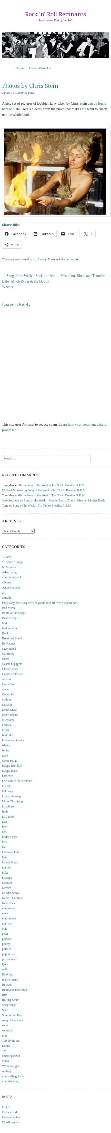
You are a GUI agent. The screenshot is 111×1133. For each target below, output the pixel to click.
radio (5, 969)
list (4, 847)
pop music (8, 954)
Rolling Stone (10, 1000)
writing (6, 1071)
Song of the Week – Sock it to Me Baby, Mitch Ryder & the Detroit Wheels (28, 281)
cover (5, 689)
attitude (6, 597)
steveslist (7, 1030)
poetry (6, 944)
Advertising (9, 572)
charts (5, 659)
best (4, 623)
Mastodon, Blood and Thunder (84, 276)
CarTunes (8, 653)
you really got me (13, 1076)
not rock (7, 923)
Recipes (7, 984)
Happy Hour (9, 771)
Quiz (5, 964)
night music (9, 918)
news (5, 913)
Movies (6, 888)
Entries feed (9, 1112)
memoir (7, 867)
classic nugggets (12, 664)
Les (4, 832)
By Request (9, 643)
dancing (7, 704)
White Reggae (10, 1066)
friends (6, 745)
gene (5, 755)
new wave (8, 908)
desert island (9, 715)
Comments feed (12, 1117)
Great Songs (9, 760)
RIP (4, 995)
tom (4, 1035)
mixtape (7, 877)
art (34, 259)
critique (7, 699)
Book (5, 633)
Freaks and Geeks (13, 740)
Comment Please (12, 674)
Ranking (7, 974)
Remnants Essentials (14, 989)
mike (5, 872)
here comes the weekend (17, 781)
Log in (6, 1107)
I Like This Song (12, 801)
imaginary (8, 806)
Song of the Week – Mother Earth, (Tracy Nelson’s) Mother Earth (64, 500)
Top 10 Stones (11, 1040)
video (5, 1061)
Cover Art (8, 694)
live (4, 857)
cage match (9, 648)
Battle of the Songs (14, 613)
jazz (4, 821)
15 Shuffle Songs (12, 562)
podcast (7, 939)
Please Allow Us (40, 68)
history (42, 259)
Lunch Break (10, 862)
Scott (5, 1010)
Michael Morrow (12, 490)
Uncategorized (11, 1056)
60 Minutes (9, 567)
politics (6, 949)
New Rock (8, 903)
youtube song (10, 1081)
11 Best (6, 557)
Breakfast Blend (12, 638)
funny (5, 750)
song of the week (12, 1020)
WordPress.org (11, 1122)
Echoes (6, 725)
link (4, 842)
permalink (72, 259)
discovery (8, 720)
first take (7, 735)
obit (4, 928)
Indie (5, 811)
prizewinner (9, 959)
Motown (7, 883)
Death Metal (9, 709)
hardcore (7, 776)
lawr (4, 827)
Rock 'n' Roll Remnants (55, 14)
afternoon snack (12, 577)
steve (5, 1025)
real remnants (10, 979)
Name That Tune (12, 898)
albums (6, 582)
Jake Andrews (10, 500)
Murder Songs (10, 893)
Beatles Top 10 (11, 618)
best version (9, 628)
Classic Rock (10, 669)
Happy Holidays (12, 765)
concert (6, 679)
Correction (8, 684)
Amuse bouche (11, 587)
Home (19, 68)
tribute (6, 1045)
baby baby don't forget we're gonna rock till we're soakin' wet (39, 603)
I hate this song (11, 796)
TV (4, 1051)
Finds (5, 730)
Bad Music (8, 608)
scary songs (9, 1005)
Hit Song (7, 791)
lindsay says (9, 837)
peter (31, 92)
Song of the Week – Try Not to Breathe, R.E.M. (56, 485)
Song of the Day (12, 1015)
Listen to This (10, 852)
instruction (8, 816)
